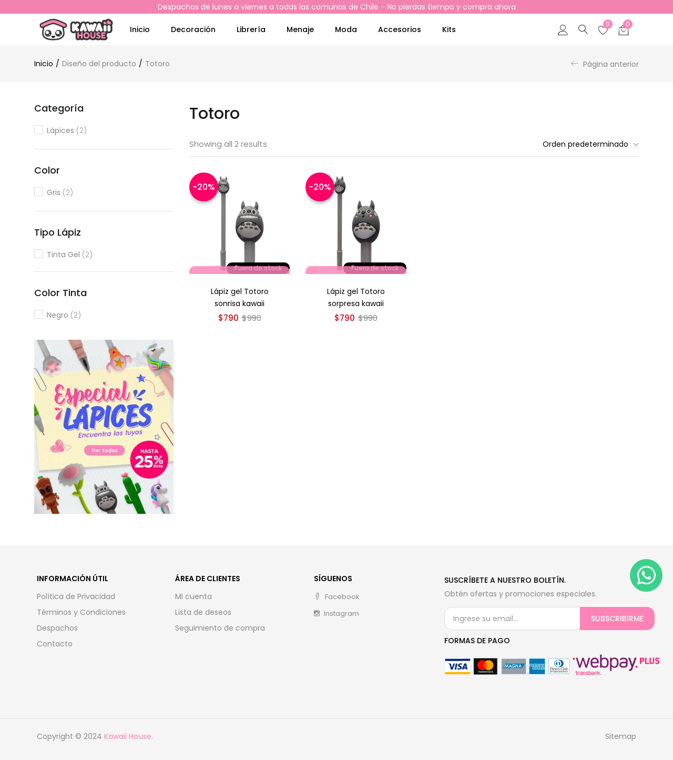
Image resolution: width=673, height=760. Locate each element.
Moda (346, 29)
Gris (60, 192)
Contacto (55, 644)
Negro (64, 315)
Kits (449, 29)
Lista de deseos (203, 612)
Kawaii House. (128, 736)
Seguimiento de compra (220, 628)
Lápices (67, 130)
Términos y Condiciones (81, 612)
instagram (336, 614)
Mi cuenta (193, 596)
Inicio (140, 29)
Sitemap (620, 736)
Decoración (193, 29)
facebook (337, 597)
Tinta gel (70, 255)
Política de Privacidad (76, 596)
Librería (251, 29)
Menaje (300, 29)
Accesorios (399, 29)
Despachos (57, 628)
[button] (623, 29)
